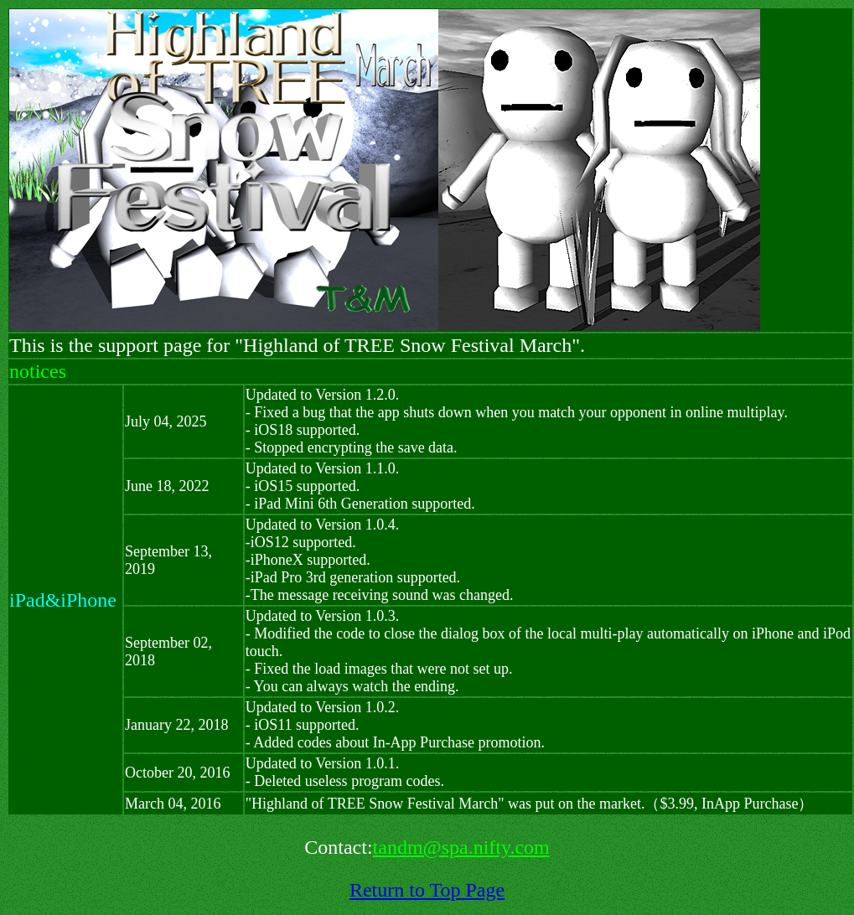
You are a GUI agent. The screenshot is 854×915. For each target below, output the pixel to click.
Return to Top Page (427, 890)
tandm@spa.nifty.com (461, 847)
